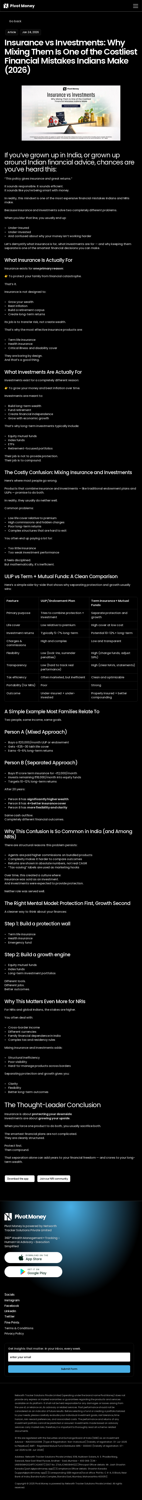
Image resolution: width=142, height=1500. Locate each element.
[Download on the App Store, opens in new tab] (33, 1257)
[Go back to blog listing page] (13, 21)
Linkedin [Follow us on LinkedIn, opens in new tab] (10, 1311)
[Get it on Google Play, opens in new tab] (33, 1271)
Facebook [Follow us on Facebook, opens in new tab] (11, 1306)
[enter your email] (69, 1357)
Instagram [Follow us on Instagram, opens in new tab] (12, 1300)
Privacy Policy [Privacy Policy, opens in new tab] (14, 1333)
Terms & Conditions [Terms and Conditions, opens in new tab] (18, 1328)
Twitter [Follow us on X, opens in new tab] (9, 1316)
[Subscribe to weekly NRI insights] (69, 1369)
